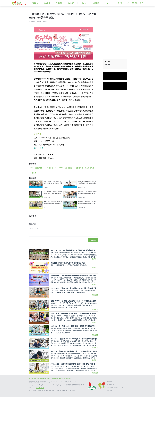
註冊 (141, 3)
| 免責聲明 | (62, 405)
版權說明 (55, 405)
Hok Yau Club (40, 414)
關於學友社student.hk (36, 405)
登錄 (136, 3)
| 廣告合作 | (48, 405)
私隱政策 (69, 405)
